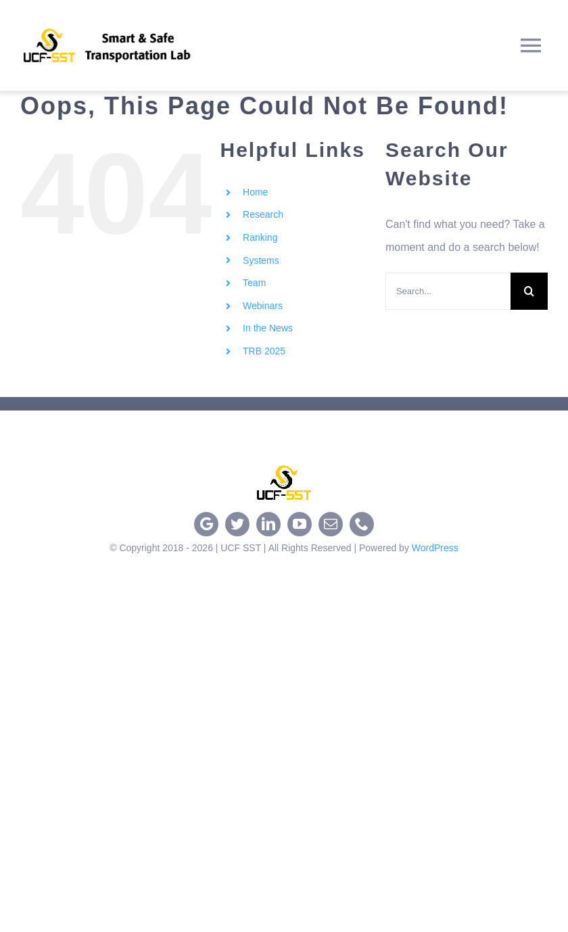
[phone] (362, 524)
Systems (261, 260)
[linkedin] (268, 524)
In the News (268, 328)
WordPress (435, 547)
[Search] (529, 291)
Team (254, 282)
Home (255, 192)
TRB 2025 (264, 351)
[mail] (330, 524)
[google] (206, 524)
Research (263, 214)
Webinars (263, 305)
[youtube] (299, 524)
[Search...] (448, 291)
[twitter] (237, 524)
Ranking (260, 237)
